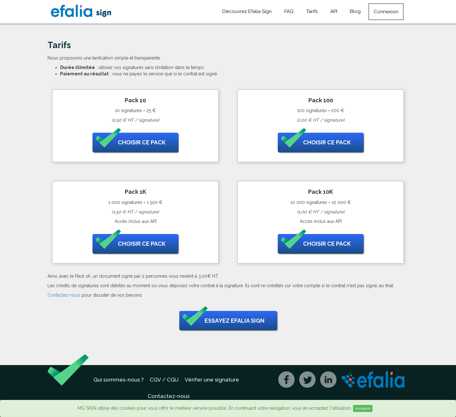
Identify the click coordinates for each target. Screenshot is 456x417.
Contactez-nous (64, 295)
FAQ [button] (289, 11)
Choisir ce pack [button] (131, 142)
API (333, 11)
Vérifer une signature (212, 379)
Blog (355, 11)
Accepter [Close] (362, 408)
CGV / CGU (164, 379)
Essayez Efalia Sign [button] (223, 321)
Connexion (386, 12)
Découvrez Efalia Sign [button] (247, 11)
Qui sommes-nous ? (118, 379)
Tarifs (312, 11)
